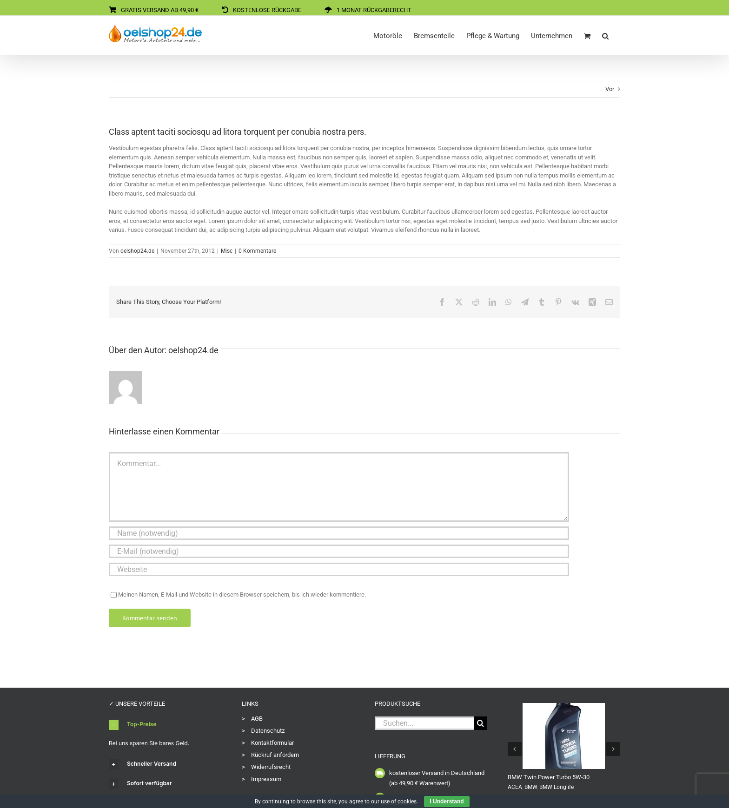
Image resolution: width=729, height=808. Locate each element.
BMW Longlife (556, 787)
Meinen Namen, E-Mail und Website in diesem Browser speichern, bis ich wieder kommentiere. (242, 594)
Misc (226, 251)
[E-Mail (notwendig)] (339, 551)
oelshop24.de (137, 251)
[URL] (339, 569)
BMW (530, 787)
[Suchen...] (424, 723)
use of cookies (399, 801)
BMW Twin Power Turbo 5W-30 (549, 777)
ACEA (515, 787)
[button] (605, 35)
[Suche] (480, 723)
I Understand (447, 801)
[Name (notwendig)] (339, 533)
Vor (609, 88)
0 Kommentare (257, 251)
